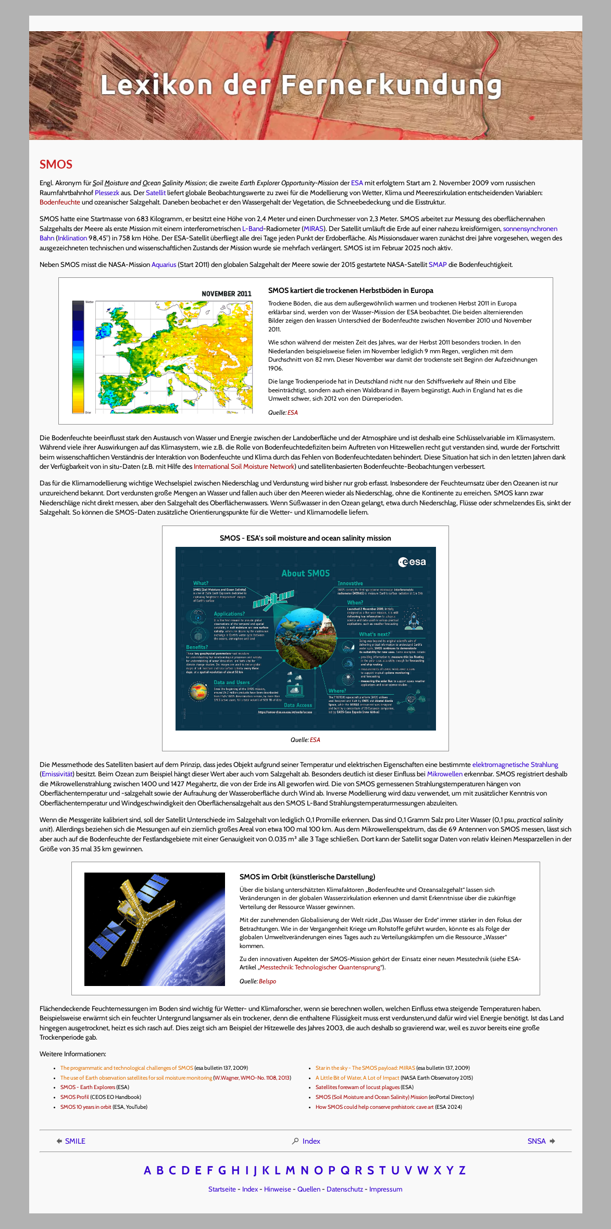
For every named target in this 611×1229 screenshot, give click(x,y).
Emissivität (57, 774)
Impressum (386, 1189)
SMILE (69, 1141)
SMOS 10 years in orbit (85, 1107)
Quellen (308, 1189)
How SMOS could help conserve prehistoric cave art (375, 1107)
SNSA (542, 1141)
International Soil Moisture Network (244, 466)
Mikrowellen (445, 774)
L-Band (252, 228)
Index (305, 1141)
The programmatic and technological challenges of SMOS (126, 1068)
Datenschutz (345, 1189)
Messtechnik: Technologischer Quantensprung (320, 967)
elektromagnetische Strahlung (515, 764)
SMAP (438, 264)
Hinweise (277, 1189)
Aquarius (164, 264)
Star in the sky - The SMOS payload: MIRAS (365, 1068)
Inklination (72, 238)
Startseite (222, 1189)
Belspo (267, 981)
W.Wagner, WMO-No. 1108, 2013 (252, 1077)
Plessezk (107, 192)
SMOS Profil (74, 1097)
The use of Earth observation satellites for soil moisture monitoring (136, 1077)
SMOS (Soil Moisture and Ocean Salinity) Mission (372, 1097)
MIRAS (313, 228)
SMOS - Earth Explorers (87, 1087)
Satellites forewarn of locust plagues (358, 1087)
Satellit (156, 192)
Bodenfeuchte (60, 202)
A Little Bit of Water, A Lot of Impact (358, 1077)
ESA (357, 182)
